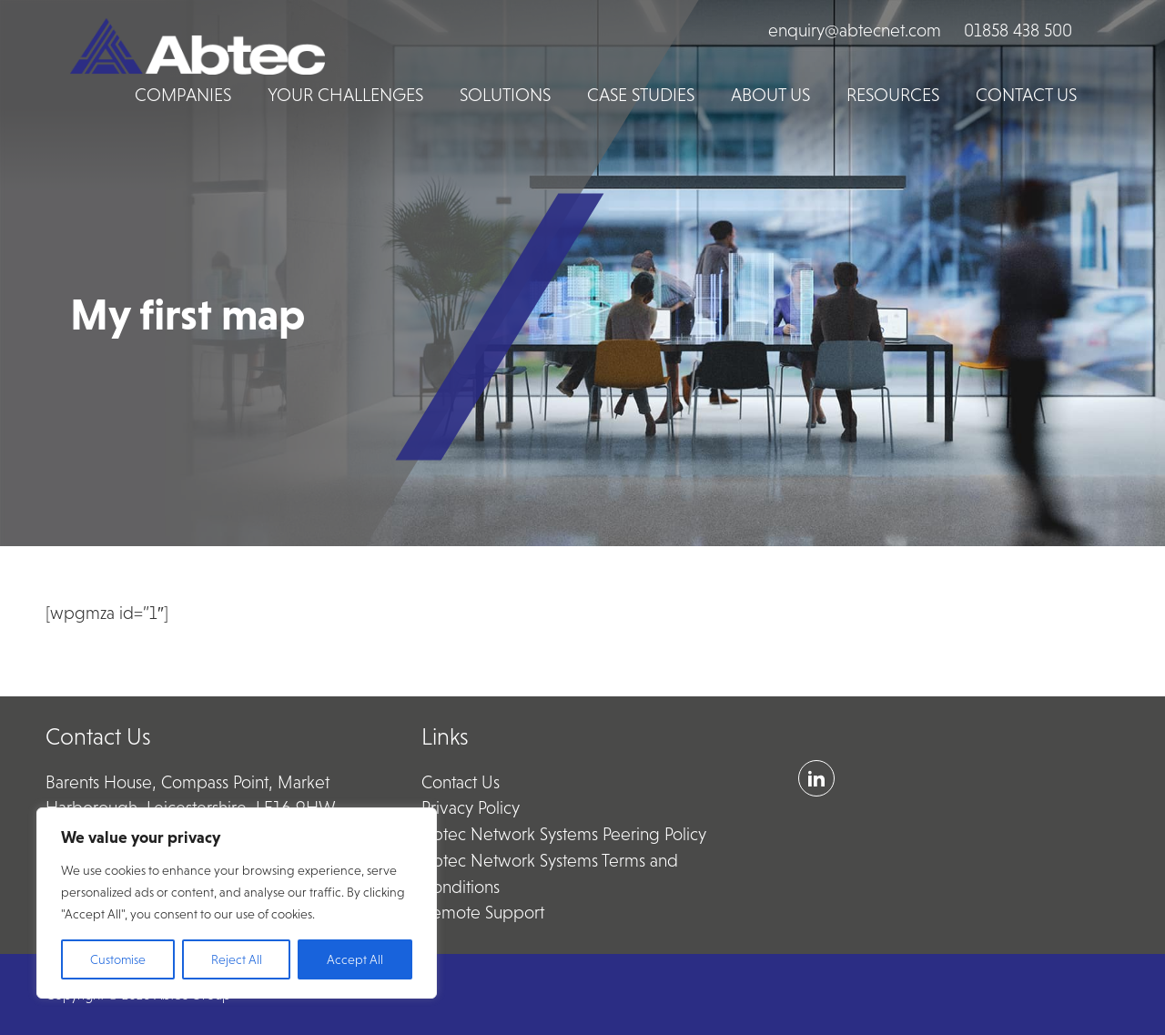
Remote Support (482, 912)
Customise (118, 959)
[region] (236, 903)
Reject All (236, 959)
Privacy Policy (470, 807)
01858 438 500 (1018, 30)
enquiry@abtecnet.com (854, 30)
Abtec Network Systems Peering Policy (563, 834)
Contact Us (460, 782)
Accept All (355, 959)
